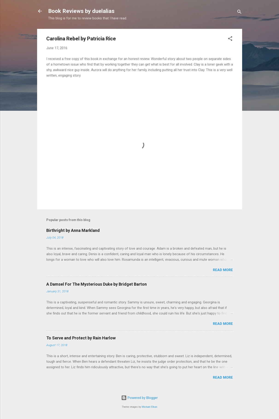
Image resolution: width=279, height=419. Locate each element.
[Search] (239, 13)
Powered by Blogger (139, 398)
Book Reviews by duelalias (81, 11)
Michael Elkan (149, 406)
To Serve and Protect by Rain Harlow (81, 337)
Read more (223, 270)
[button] (230, 39)
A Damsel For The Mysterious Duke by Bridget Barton (96, 284)
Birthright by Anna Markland (73, 230)
